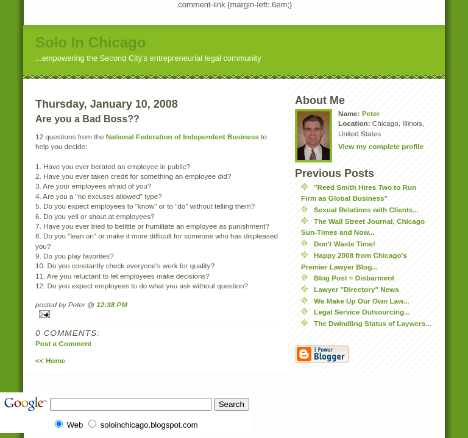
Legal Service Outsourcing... (362, 312)
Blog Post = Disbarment (354, 278)
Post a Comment (63, 343)
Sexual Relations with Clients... (366, 210)
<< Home (50, 360)
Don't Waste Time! (344, 244)
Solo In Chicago (90, 42)
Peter (371, 113)
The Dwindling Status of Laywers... (372, 323)
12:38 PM (111, 304)
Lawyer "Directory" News (356, 289)
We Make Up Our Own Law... (362, 301)
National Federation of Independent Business (182, 137)
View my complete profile (381, 146)
